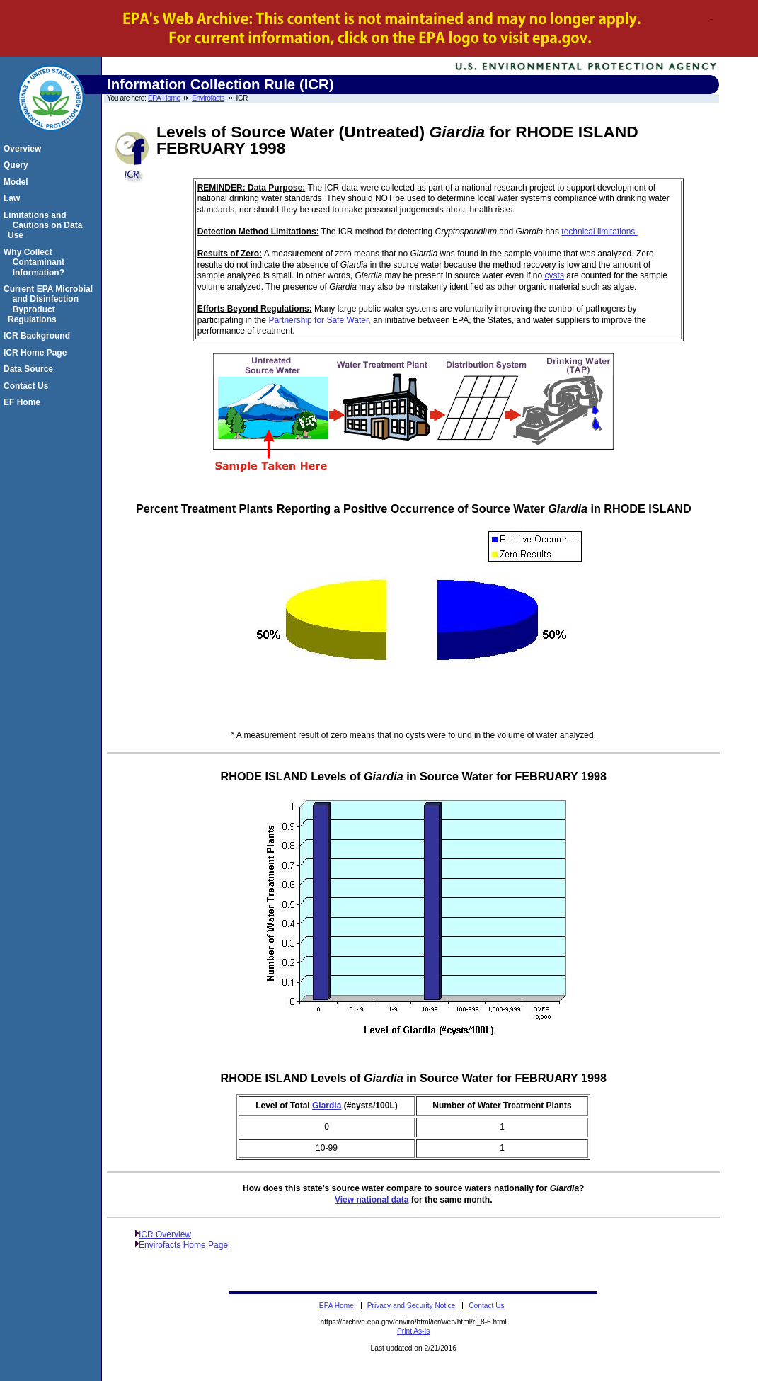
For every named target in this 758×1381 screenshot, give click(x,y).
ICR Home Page (37, 353)
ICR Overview (165, 1234)
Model (18, 182)
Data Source (30, 369)
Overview (24, 149)
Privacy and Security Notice (411, 1305)
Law (14, 198)
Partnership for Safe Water (318, 320)
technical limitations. (599, 232)
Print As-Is (413, 1331)
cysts (554, 275)
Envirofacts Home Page (183, 1245)
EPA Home (164, 98)
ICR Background (39, 336)
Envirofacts (208, 98)
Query (18, 165)
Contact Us (28, 386)
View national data (371, 1200)
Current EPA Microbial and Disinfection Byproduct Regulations (50, 304)
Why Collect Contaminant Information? (36, 262)
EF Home (24, 402)
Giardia (326, 1105)
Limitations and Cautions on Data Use (45, 225)
